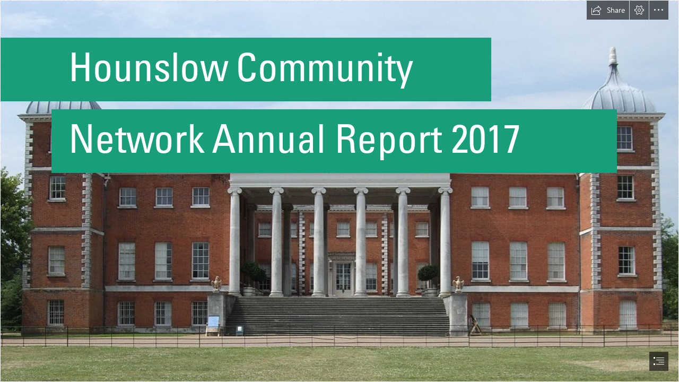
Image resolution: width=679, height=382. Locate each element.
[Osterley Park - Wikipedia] (339, 191)
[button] (608, 10)
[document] (339, 191)
